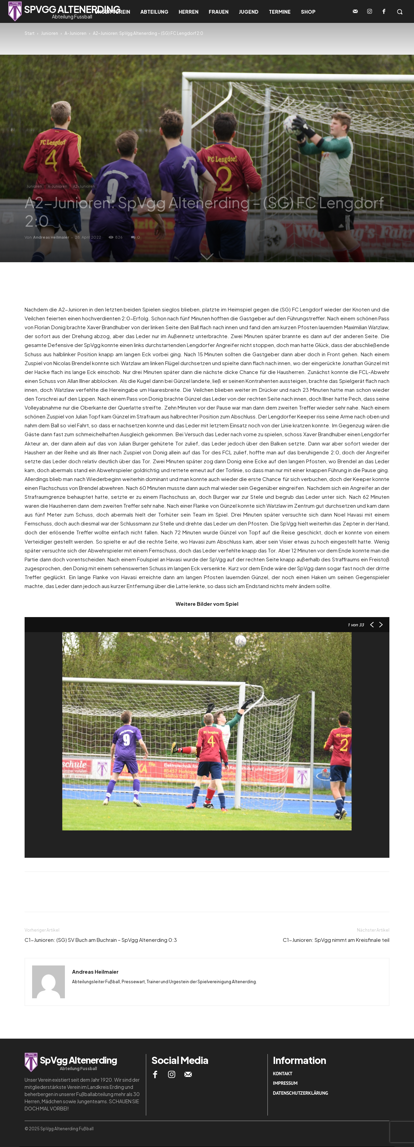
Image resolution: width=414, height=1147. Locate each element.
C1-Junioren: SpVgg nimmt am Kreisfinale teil (336, 939)
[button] (400, 11)
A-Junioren (75, 33)
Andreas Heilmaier (51, 237)
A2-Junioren (84, 186)
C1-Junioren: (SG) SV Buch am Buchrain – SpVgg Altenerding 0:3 (101, 939)
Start (29, 33)
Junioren (49, 33)
